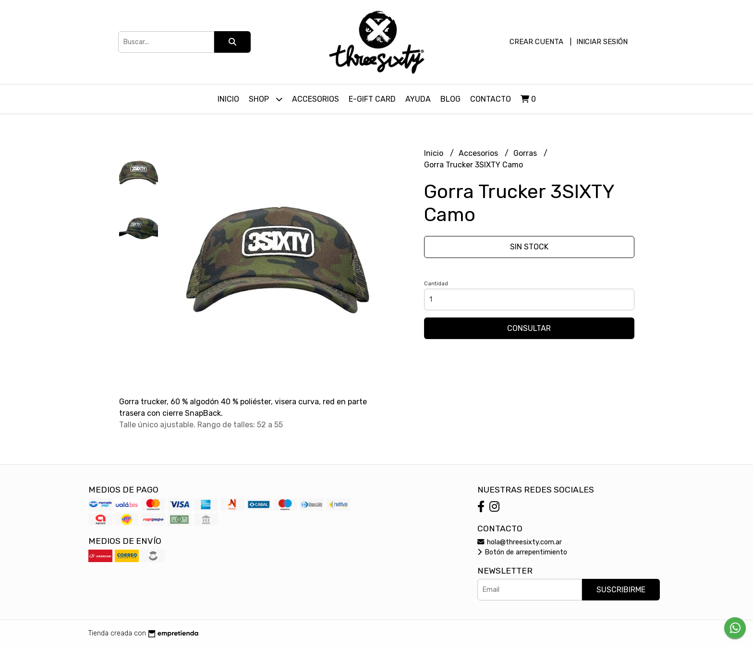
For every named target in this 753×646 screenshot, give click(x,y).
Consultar (529, 328)
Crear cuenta (536, 41)
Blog (450, 99)
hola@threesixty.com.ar (519, 542)
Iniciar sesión (602, 41)
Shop (265, 99)
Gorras (526, 153)
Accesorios (315, 99)
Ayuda (418, 99)
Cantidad (436, 284)
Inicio (228, 99)
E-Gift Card (372, 99)
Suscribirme (620, 589)
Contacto (490, 99)
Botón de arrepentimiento (522, 552)
